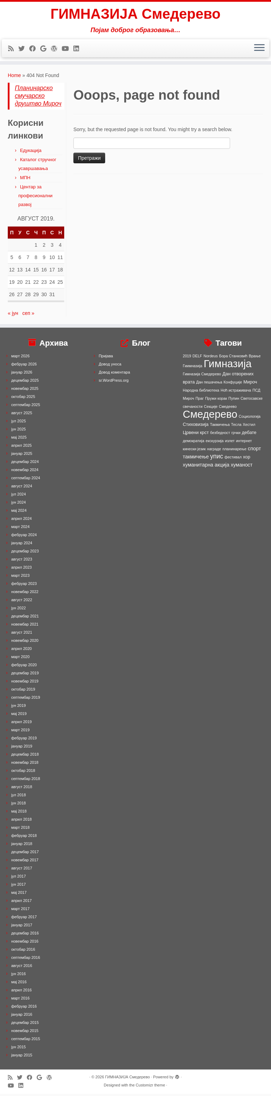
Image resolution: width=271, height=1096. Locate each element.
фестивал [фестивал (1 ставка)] (233, 459)
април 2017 (21, 903)
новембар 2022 (24, 594)
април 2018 (21, 821)
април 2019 (21, 724)
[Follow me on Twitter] (23, 48)
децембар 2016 (25, 935)
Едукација (31, 152)
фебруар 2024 (24, 537)
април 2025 (21, 447)
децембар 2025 (25, 382)
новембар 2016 (24, 943)
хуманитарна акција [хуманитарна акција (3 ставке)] (206, 467)
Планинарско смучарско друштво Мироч (38, 98)
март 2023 (20, 577)
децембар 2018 (25, 756)
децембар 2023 (25, 553)
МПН (25, 179)
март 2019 (20, 732)
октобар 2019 (23, 691)
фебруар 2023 (24, 586)
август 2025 (21, 415)
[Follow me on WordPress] (56, 48)
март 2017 (20, 911)
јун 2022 (18, 610)
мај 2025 (19, 439)
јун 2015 (18, 1049)
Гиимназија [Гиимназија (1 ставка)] (192, 368)
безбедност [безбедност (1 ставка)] (220, 435)
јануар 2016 (21, 1016)
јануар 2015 (21, 1057)
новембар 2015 (24, 1033)
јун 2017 (18, 886)
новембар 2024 (24, 472)
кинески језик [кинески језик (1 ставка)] (194, 451)
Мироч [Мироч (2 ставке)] (250, 384)
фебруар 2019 (24, 740)
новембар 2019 (24, 683)
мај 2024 (19, 512)
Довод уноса (110, 366)
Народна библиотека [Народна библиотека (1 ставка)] (201, 392)
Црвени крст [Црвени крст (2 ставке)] (196, 434)
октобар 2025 (23, 399)
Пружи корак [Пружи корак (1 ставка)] (216, 400)
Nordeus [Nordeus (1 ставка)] (211, 358)
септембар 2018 (25, 781)
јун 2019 (18, 707)
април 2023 (21, 569)
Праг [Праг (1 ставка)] (199, 400)
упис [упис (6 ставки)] (216, 458)
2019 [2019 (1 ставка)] (187, 358)
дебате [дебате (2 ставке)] (249, 434)
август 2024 (21, 488)
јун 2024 (18, 504)
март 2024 (20, 529)
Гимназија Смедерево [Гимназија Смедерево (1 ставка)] (202, 376)
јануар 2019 (21, 748)
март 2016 (20, 1000)
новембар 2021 (24, 626)
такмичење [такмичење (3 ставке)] (196, 459)
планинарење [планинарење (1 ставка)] (234, 451)
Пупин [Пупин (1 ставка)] (233, 400)
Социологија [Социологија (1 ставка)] (250, 418)
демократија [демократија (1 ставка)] (193, 443)
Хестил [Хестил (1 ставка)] (249, 426)
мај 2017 (19, 894)
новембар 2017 (24, 862)
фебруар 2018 (24, 838)
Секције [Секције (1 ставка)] (211, 408)
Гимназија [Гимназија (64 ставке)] (228, 365)
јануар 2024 (21, 545)
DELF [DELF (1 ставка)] (197, 358)
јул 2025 (18, 423)
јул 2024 (18, 496)
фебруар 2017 (24, 919)
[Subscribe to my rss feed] (13, 48)
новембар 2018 (24, 764)
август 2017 (21, 870)
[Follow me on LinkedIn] (78, 48)
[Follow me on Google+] (45, 48)
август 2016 (21, 968)
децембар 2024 (25, 464)
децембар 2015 (25, 1024)
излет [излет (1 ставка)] (230, 443)
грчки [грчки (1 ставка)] (236, 435)
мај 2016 (19, 984)
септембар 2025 (25, 407)
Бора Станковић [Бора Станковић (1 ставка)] (233, 358)
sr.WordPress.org (114, 382)
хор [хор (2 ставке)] (247, 459)
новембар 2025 (24, 390)
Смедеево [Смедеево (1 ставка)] (227, 408)
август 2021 (21, 634)
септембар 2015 (25, 1041)
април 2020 (21, 651)
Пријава (106, 358)
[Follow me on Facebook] (34, 48)
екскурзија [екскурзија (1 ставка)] (215, 443)
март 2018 (20, 829)
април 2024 (21, 520)
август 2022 (21, 602)
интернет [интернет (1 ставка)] (244, 443)
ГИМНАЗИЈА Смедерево (135, 14)
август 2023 (21, 561)
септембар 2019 (25, 699)
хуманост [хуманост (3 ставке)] (242, 467)
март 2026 (20, 358)
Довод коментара (114, 374)
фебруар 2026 (24, 366)
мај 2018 (19, 813)
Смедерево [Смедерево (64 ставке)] (210, 416)
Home (14, 77)
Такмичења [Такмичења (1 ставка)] (220, 426)
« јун (13, 315)
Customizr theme (150, 1087)
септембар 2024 (25, 480)
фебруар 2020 (24, 667)
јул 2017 (18, 878)
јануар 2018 (21, 846)
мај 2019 (19, 716)
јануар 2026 (21, 374)
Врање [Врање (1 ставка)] (255, 358)
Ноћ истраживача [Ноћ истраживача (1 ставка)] (236, 392)
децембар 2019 (25, 675)
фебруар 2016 (24, 1008)
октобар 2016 (23, 951)
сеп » (28, 315)
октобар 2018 (23, 772)
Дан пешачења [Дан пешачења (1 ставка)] (209, 384)
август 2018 (21, 789)
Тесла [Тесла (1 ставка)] (236, 426)
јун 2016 (18, 976)
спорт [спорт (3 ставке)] (254, 450)
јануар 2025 (21, 455)
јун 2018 (18, 805)
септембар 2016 (25, 959)
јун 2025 (18, 431)
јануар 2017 (21, 927)
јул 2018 (18, 797)
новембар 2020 (24, 642)
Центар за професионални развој (35, 197)
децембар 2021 (25, 618)
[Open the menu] (259, 48)
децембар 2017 (25, 854)
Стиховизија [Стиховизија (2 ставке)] (196, 426)
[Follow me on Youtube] (67, 48)
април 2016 (21, 992)
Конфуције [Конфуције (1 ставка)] (233, 384)
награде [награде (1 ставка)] (214, 451)
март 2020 (20, 659)
